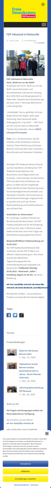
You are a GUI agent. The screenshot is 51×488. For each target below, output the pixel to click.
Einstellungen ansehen (25, 479)
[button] (47, 433)
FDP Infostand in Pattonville (23, 34)
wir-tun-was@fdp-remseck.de (21, 284)
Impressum (34, 485)
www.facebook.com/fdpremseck (33, 287)
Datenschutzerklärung (21, 485)
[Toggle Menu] (44, 24)
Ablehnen (25, 471)
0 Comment (41, 43)
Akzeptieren (25, 464)
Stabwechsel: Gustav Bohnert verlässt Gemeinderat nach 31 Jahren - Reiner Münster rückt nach (30, 371)
